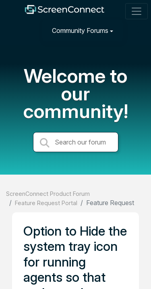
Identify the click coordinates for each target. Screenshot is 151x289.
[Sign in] (135, 30)
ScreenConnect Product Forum (48, 193)
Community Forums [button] (80, 30)
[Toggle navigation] (136, 11)
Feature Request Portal (46, 202)
